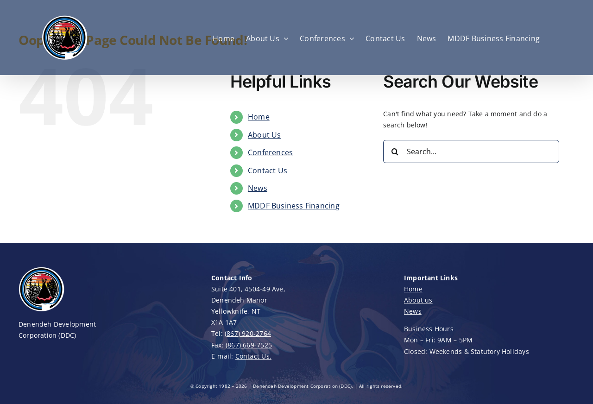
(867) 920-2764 (248, 333)
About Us (264, 135)
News (257, 188)
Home (259, 117)
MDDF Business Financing (294, 206)
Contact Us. (253, 356)
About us (418, 300)
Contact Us (267, 170)
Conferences (270, 152)
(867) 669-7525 (249, 345)
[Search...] (471, 151)
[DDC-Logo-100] (42, 269)
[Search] (394, 151)
